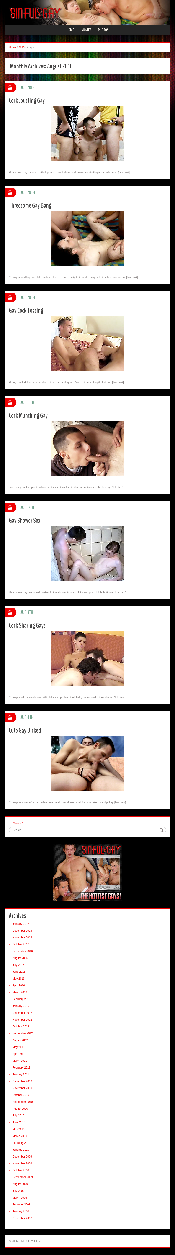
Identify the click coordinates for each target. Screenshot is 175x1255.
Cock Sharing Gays (27, 625)
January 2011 (21, 1074)
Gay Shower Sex (24, 520)
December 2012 (22, 1012)
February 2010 (21, 1143)
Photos (103, 30)
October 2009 (21, 1170)
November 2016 (22, 937)
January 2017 (21, 923)
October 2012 (21, 1026)
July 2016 (18, 965)
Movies (86, 30)
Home (70, 30)
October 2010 (21, 1095)
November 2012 (22, 1019)
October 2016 (21, 944)
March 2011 (20, 1060)
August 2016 (20, 958)
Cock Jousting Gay (27, 100)
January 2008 (21, 1211)
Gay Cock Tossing (26, 310)
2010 (21, 47)
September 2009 (23, 1177)
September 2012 (23, 1033)
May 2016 (19, 978)
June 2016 (19, 971)
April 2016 (19, 985)
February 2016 (21, 999)
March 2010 (20, 1136)
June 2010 (19, 1122)
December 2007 (22, 1218)
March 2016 (20, 992)
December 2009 (22, 1156)
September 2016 (23, 951)
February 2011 (21, 1067)
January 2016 (21, 1006)
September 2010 (23, 1101)
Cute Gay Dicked (25, 730)
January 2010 (21, 1149)
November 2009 (22, 1163)
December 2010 (22, 1081)
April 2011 (19, 1054)
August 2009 (20, 1184)
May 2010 (19, 1129)
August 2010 (20, 1108)
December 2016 (22, 930)
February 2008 (21, 1204)
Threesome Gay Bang (30, 205)
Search (18, 823)
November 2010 (22, 1088)
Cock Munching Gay (28, 415)
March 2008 (20, 1197)
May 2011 (19, 1047)
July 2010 (18, 1115)
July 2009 (18, 1190)
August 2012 (20, 1040)
